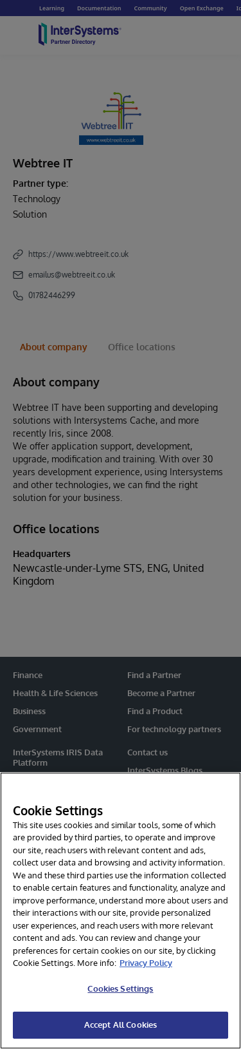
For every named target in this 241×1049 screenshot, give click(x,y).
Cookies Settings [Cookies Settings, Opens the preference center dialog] (120, 988)
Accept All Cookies (120, 1024)
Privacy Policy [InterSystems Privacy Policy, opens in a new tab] (146, 963)
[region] (120, 910)
